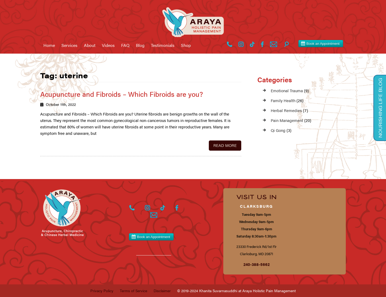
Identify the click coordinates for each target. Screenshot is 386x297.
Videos (108, 45)
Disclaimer (162, 290)
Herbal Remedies (286, 110)
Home (49, 45)
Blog (140, 45)
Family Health (283, 100)
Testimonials (163, 45)
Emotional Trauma (287, 90)
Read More (225, 145)
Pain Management (287, 120)
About (89, 45)
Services (69, 45)
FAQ (125, 45)
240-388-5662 (256, 264)
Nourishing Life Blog (380, 108)
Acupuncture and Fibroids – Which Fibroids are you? (121, 94)
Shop (186, 45)
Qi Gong (278, 130)
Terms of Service (133, 290)
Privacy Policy (101, 290)
